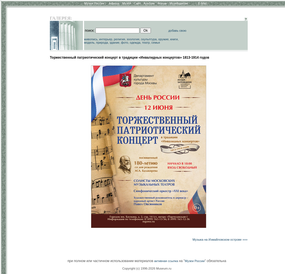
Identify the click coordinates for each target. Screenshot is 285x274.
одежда (135, 42)
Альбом (149, 3)
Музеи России (95, 3)
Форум (161, 3)
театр (146, 42)
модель (89, 42)
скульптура (149, 39)
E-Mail (202, 3)
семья (155, 42)
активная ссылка (166, 261)
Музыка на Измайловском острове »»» (220, 239)
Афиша (114, 3)
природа (102, 42)
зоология (133, 39)
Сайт (137, 3)
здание (114, 42)
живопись (91, 39)
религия (119, 39)
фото (124, 42)
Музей (126, 3)
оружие (163, 39)
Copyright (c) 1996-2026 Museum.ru (146, 268)
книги (174, 39)
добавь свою (177, 30)
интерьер (105, 39)
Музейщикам (178, 3)
